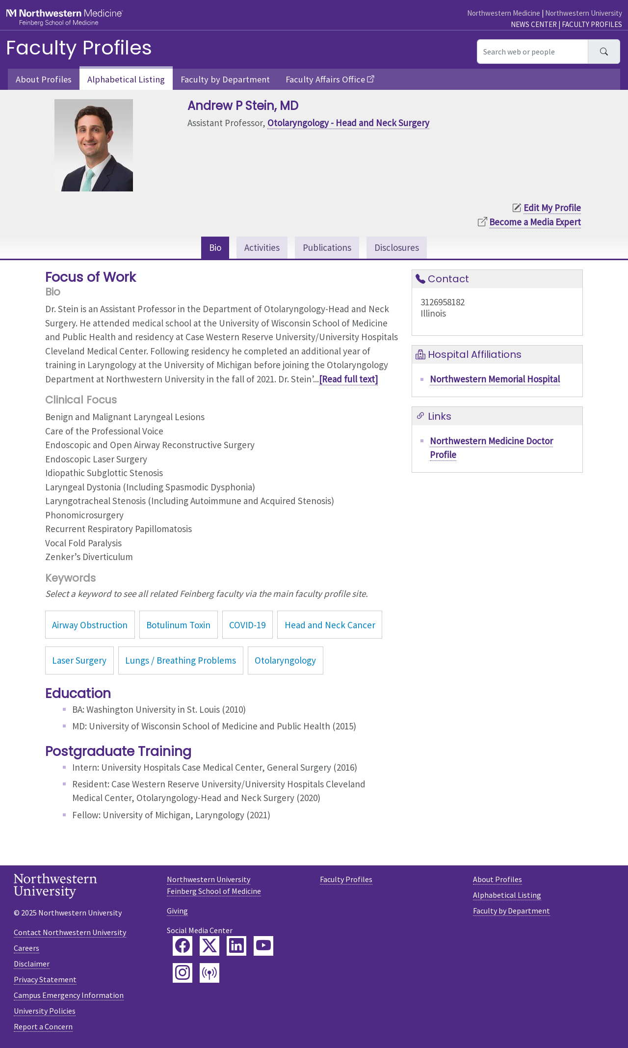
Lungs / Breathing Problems (180, 660)
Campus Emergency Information (69, 995)
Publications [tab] (327, 247)
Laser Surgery (79, 660)
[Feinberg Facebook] (182, 946)
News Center (534, 24)
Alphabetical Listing (126, 79)
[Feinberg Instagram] (182, 973)
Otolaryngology (285, 660)
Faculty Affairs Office (325, 79)
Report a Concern (43, 1026)
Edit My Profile (552, 208)
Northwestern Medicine (503, 13)
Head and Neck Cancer (330, 625)
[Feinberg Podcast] (209, 973)
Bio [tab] (215, 247)
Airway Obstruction (90, 625)
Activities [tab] (262, 247)
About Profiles (44, 79)
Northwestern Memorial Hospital (495, 379)
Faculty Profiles (592, 24)
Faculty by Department (225, 79)
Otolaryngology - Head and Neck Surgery (348, 123)
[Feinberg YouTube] (263, 946)
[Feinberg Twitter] (209, 946)
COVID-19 (247, 625)
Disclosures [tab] (396, 247)
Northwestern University (583, 13)
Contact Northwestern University (70, 932)
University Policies (45, 1011)
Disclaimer (32, 963)
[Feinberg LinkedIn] (236, 946)
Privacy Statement (45, 979)
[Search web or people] (532, 51)
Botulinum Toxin (178, 625)
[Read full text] (348, 379)
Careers (26, 948)
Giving (177, 910)
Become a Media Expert (535, 222)
